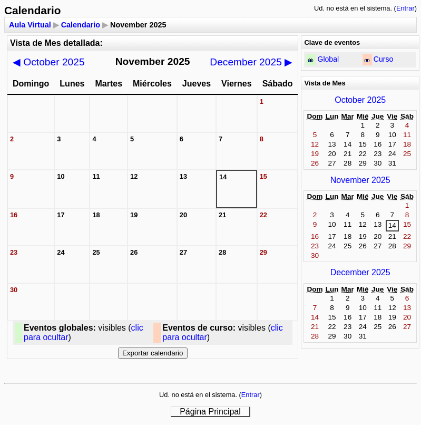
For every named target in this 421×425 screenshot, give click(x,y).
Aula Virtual (30, 25)
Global (328, 59)
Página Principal (210, 411)
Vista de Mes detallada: (56, 42)
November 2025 (360, 180)
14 (392, 225)
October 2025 (49, 61)
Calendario (80, 25)
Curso (384, 59)
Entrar (405, 8)
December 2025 (251, 61)
